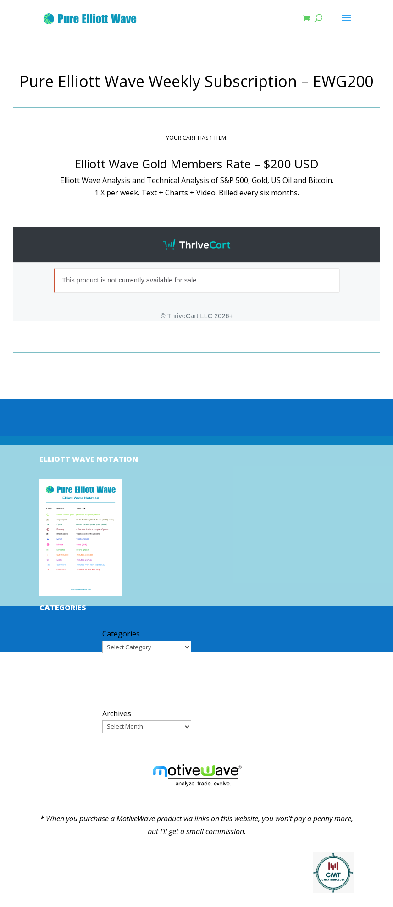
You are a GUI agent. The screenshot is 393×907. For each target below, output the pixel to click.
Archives (116, 713)
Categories (121, 634)
